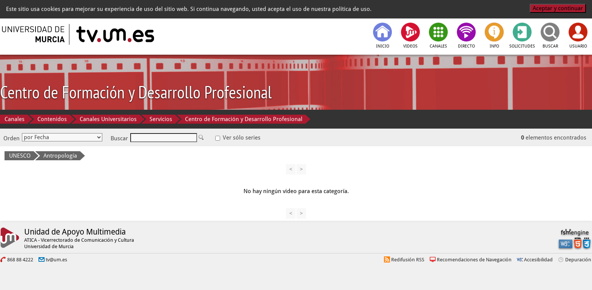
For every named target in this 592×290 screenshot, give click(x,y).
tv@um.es (56, 259)
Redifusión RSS (407, 259)
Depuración (578, 259)
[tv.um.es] (114, 34)
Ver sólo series (238, 137)
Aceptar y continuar (558, 8)
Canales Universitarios (108, 119)
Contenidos (52, 119)
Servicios (161, 119)
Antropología (60, 155)
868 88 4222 (20, 259)
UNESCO (20, 155)
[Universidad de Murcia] (34, 34)
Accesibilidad (538, 259)
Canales (15, 119)
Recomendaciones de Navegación (474, 259)
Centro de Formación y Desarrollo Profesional (243, 119)
